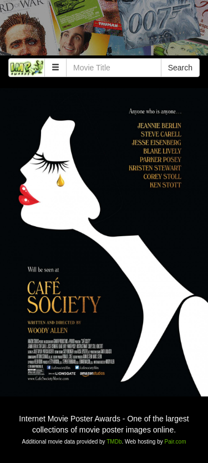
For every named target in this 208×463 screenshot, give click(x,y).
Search (180, 67)
